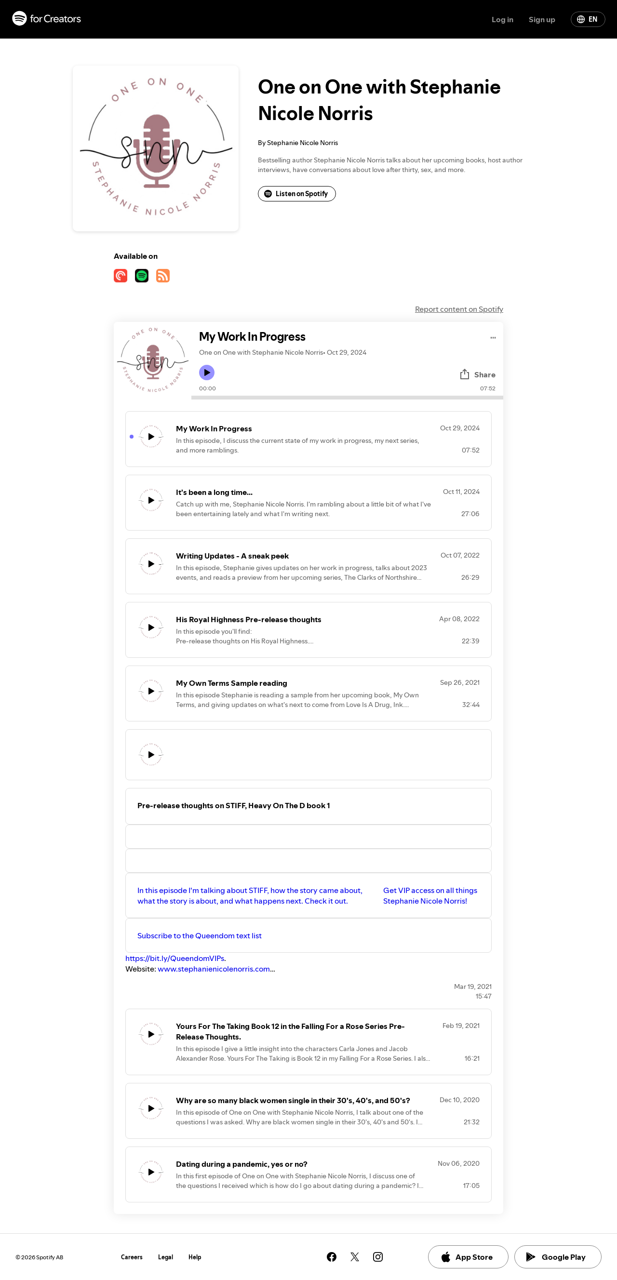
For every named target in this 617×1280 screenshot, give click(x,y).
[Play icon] (207, 372)
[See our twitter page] (355, 1257)
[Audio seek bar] (347, 398)
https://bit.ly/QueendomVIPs (174, 958)
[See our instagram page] (378, 1257)
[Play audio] (493, 336)
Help (194, 1257)
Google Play (556, 1257)
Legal (165, 1257)
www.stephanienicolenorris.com (214, 968)
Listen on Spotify (296, 194)
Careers (132, 1257)
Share (477, 374)
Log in (502, 19)
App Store (466, 1257)
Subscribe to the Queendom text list (199, 935)
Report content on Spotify (459, 309)
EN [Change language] (587, 19)
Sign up (542, 19)
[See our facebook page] (331, 1257)
